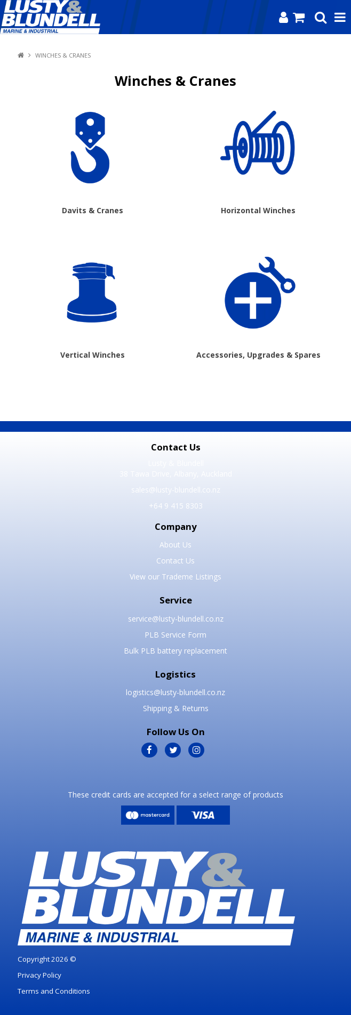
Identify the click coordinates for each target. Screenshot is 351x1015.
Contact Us (175, 560)
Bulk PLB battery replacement (175, 651)
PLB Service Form (175, 635)
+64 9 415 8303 (176, 506)
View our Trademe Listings (175, 576)
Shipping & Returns (176, 708)
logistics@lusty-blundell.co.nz (175, 692)
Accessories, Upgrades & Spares (258, 355)
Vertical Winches (92, 355)
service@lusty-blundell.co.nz (176, 619)
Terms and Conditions (54, 991)
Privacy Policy (39, 975)
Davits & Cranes (92, 210)
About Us (175, 544)
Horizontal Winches (258, 210)
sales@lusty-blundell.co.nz (175, 490)
